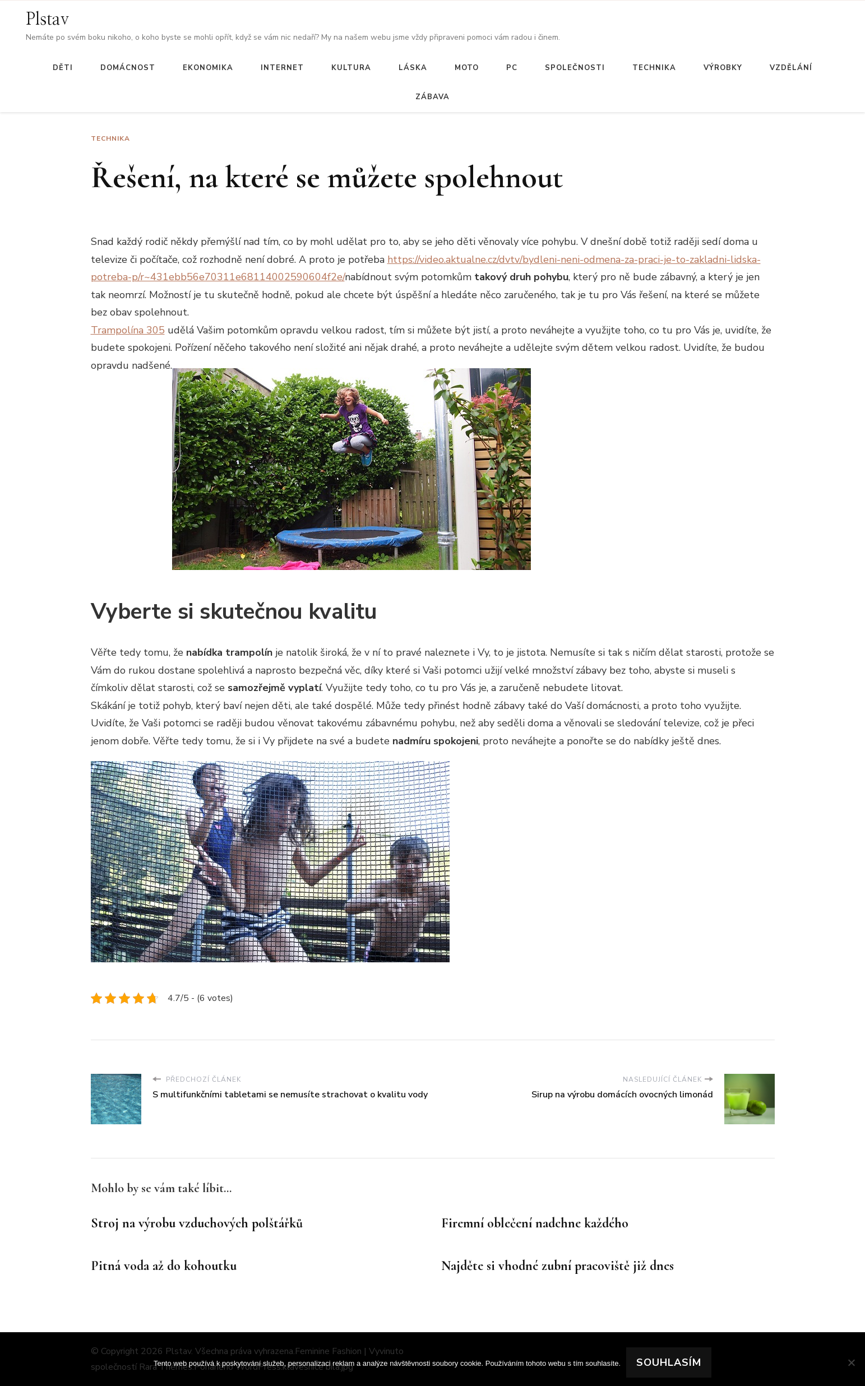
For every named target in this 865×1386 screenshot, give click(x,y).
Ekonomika (208, 68)
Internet (282, 68)
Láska (413, 68)
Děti (63, 68)
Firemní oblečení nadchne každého (534, 1223)
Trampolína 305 (128, 330)
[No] (851, 1362)
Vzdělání (791, 68)
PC (511, 68)
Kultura (351, 68)
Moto (467, 68)
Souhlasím (668, 1362)
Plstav (47, 19)
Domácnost (127, 68)
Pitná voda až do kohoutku (164, 1266)
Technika (654, 68)
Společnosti (575, 68)
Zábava (432, 97)
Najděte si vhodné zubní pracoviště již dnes (557, 1266)
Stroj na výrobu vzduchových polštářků (197, 1223)
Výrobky (723, 68)
